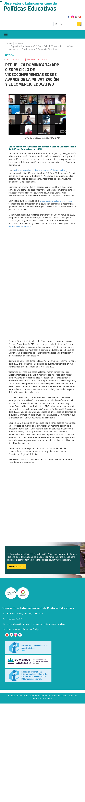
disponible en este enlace (20, 226)
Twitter (11, 635)
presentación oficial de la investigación (56, 200)
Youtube (7, 635)
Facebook (20, 635)
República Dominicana (37, 59)
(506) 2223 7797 (14, 618)
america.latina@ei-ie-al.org (19, 623)
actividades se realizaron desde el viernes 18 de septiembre (38, 170)
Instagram (15, 635)
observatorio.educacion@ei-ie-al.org (49, 623)
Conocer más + (16, 566)
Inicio (9, 43)
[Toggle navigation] (6, 34)
